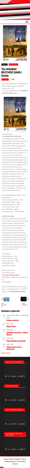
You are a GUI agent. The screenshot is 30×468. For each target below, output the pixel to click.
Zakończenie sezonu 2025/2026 (13, 348)
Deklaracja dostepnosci (10, 461)
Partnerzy (23, 459)
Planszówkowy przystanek (16, 341)
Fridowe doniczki (12, 320)
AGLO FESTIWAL (24, 304)
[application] (15, 371)
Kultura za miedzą (13, 64)
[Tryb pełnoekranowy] (24, 376)
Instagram (11, 459)
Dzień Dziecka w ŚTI (3, 305)
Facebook (5, 459)
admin (12, 79)
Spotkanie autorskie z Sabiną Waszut (17, 333)
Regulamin (17, 459)
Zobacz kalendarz (5, 353)
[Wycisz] (21, 376)
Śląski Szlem (11, 326)
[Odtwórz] (6, 376)
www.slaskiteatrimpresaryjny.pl (10, 275)
